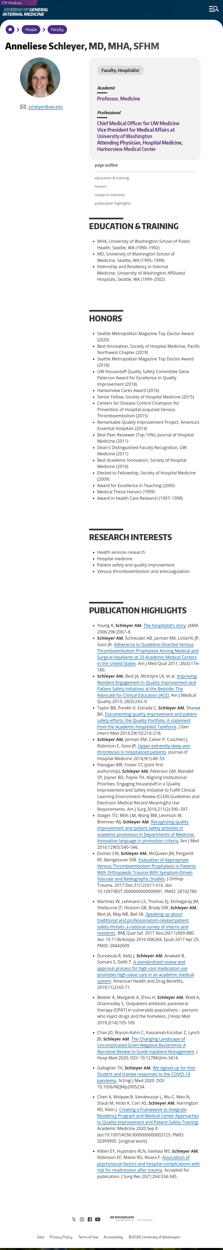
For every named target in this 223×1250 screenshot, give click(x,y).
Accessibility (114, 1237)
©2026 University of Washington (154, 1239)
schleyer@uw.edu (45, 108)
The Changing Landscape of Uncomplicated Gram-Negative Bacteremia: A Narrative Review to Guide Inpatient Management (145, 1046)
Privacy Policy (62, 1237)
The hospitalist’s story (165, 626)
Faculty (57, 30)
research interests (110, 196)
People (31, 30)
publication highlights (113, 204)
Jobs (42, 1237)
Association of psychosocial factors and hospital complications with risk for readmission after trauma (148, 1165)
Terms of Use (89, 1237)
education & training (112, 179)
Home (9, 32)
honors (101, 187)
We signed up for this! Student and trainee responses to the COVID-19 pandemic (146, 1075)
